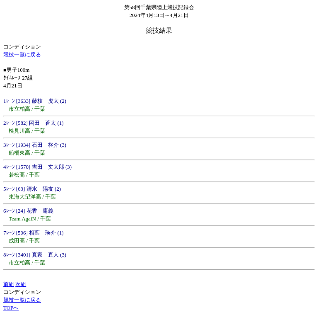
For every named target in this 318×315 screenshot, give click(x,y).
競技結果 (159, 30)
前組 (8, 284)
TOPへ (11, 308)
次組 (20, 284)
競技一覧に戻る (22, 54)
